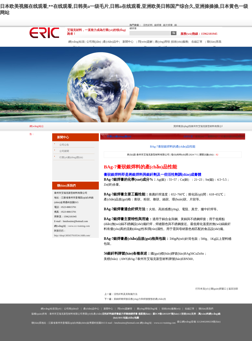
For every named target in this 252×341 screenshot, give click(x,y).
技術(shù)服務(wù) (179, 43)
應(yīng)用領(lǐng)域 (162, 43)
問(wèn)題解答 (145, 43)
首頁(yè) (199, 136)
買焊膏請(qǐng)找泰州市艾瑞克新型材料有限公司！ (203, 126)
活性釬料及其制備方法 (125, 294)
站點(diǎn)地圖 (131, 317)
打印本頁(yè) (202, 288)
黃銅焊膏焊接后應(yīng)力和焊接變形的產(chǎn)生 (140, 299)
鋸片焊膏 (168, 25)
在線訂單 (196, 41)
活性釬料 (148, 25)
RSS (120, 317)
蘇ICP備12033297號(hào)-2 (167, 313)
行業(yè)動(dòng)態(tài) (233, 136)
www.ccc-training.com (79, 226)
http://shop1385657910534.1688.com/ (72, 235)
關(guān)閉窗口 (218, 288)
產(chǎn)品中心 (111, 43)
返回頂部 (233, 288)
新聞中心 (127, 41)
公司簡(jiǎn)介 (93, 43)
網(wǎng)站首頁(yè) (76, 43)
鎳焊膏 (157, 25)
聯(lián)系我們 (214, 43)
